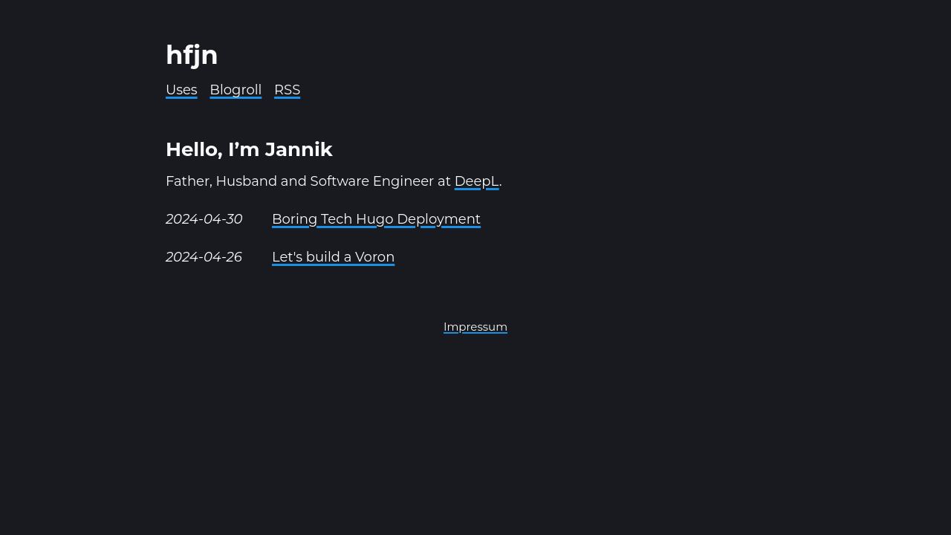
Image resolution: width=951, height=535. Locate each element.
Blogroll (236, 90)
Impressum (475, 327)
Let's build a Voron (333, 257)
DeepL (477, 181)
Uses (182, 90)
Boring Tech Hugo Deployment (376, 219)
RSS (287, 90)
